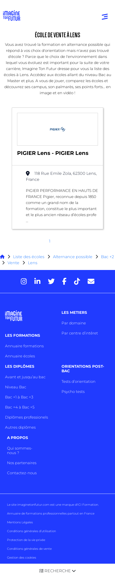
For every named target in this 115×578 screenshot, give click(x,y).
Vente (13, 262)
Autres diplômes (20, 427)
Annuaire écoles (20, 356)
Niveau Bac (15, 387)
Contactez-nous (22, 472)
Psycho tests (73, 391)
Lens (32, 262)
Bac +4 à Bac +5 (19, 407)
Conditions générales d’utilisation (31, 531)
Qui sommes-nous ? (19, 450)
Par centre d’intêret (80, 333)
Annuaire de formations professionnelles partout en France (50, 513)
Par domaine (74, 323)
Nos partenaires (21, 462)
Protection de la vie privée (26, 540)
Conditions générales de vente (29, 549)
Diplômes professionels (26, 417)
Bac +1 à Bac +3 (19, 397)
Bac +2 (107, 256)
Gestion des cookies (21, 557)
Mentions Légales (20, 522)
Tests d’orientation (78, 381)
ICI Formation (87, 504)
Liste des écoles (28, 256)
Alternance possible (72, 256)
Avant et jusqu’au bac (25, 377)
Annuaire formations (24, 346)
